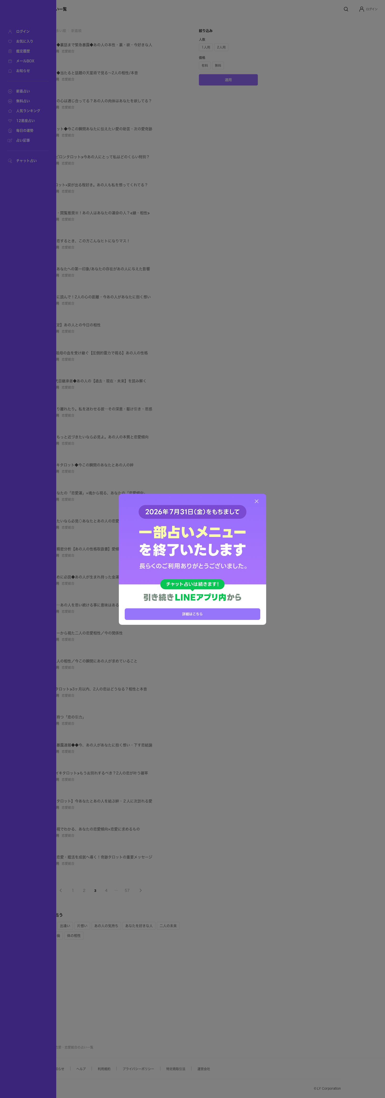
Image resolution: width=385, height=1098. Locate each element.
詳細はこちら (192, 613)
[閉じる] (257, 501)
